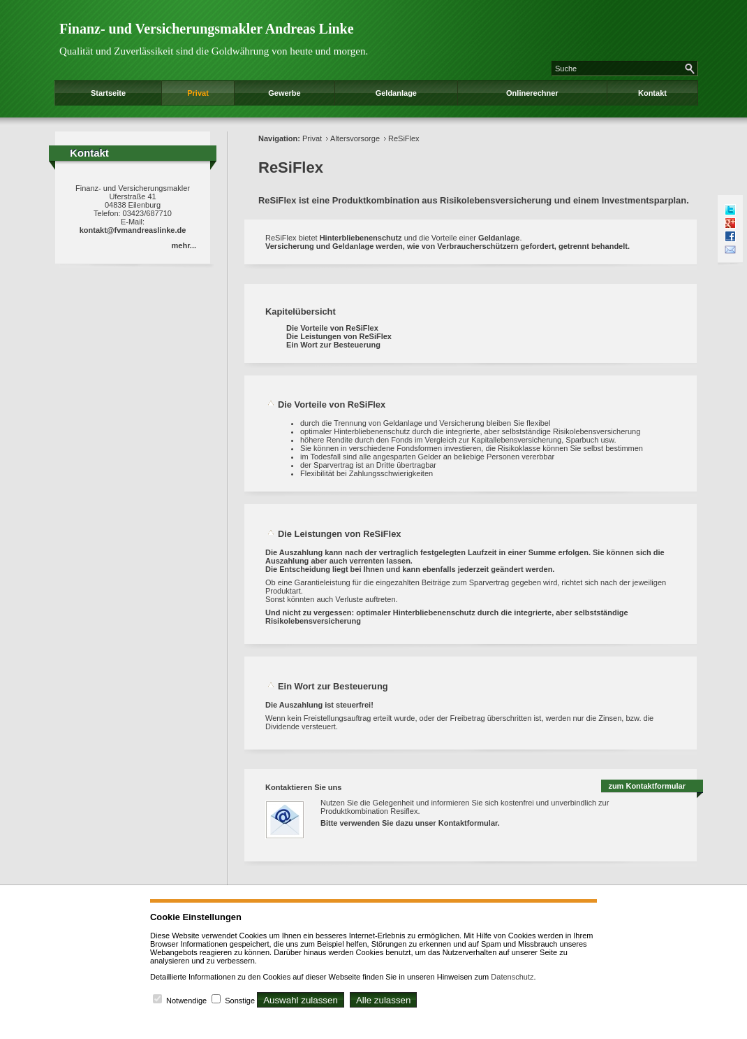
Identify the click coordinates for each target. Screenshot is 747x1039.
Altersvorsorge (355, 138)
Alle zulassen (383, 1000)
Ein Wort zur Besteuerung (333, 345)
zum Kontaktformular (647, 786)
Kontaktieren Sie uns (303, 787)
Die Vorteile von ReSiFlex (332, 328)
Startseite (108, 93)
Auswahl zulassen (300, 1000)
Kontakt (652, 93)
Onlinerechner (532, 93)
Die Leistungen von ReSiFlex (339, 336)
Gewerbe (284, 93)
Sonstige (240, 1000)
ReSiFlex (404, 138)
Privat (198, 93)
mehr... (184, 245)
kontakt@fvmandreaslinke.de (133, 230)
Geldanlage (396, 93)
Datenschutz (512, 977)
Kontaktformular (468, 823)
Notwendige (186, 1000)
